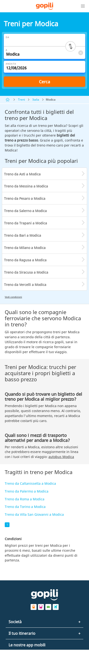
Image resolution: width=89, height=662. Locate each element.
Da (7, 37)
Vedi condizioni (13, 296)
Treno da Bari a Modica (22, 235)
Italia (36, 100)
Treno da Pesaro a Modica (24, 198)
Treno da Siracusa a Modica (26, 272)
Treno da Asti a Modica (22, 174)
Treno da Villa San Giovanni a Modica (34, 514)
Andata (11, 63)
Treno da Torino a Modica (25, 506)
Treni (21, 100)
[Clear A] (80, 53)
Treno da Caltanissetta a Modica (30, 483)
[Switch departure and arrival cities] (70, 46)
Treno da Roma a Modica (24, 499)
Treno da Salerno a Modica (25, 211)
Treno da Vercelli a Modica (25, 284)
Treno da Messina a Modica (26, 186)
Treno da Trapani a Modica (25, 223)
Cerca (44, 81)
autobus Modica (61, 456)
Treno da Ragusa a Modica (25, 260)
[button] (83, 6)
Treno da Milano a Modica (25, 247)
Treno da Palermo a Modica (26, 491)
